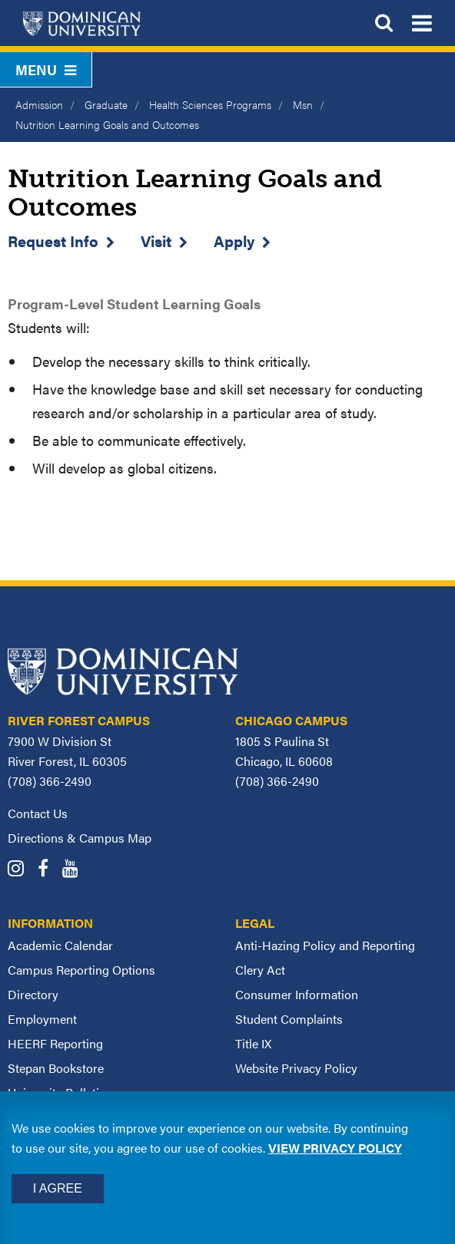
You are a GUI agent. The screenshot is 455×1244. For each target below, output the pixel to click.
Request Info (53, 240)
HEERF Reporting (55, 1043)
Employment (42, 1019)
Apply (234, 240)
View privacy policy (335, 1148)
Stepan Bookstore (56, 1068)
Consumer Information (296, 994)
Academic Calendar (60, 945)
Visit (156, 240)
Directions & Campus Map (79, 837)
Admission (39, 104)
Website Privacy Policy (296, 1068)
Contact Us (38, 813)
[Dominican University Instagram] (21, 870)
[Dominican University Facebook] (48, 870)
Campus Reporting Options (81, 969)
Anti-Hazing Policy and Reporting (325, 945)
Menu (45, 69)
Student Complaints (289, 1019)
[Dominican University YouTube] (75, 870)
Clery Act (260, 969)
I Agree (57, 1188)
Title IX (253, 1043)
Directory (33, 994)
